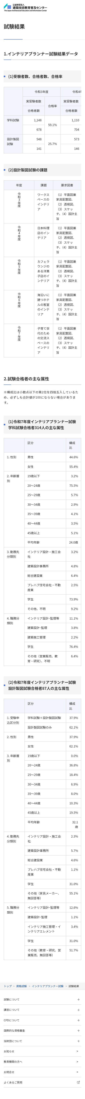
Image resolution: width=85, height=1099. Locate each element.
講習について (12, 966)
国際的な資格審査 (14, 987)
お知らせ (9, 1008)
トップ (8, 943)
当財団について (13, 998)
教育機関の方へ (13, 1018)
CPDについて (11, 977)
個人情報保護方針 (13, 1072)
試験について (12, 956)
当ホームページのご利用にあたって (22, 1080)
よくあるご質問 (13, 1039)
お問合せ (9, 1029)
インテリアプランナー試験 (48, 943)
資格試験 (21, 943)
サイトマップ (10, 1064)
